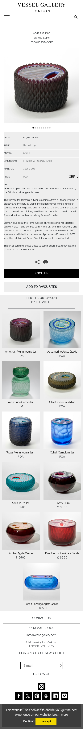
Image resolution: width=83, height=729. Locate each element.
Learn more (60, 714)
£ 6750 (62, 558)
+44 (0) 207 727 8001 (41, 628)
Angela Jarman (41, 33)
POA (21, 356)
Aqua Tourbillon (21, 503)
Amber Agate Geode (21, 553)
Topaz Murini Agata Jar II (20, 453)
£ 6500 (21, 507)
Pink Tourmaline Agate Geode (62, 553)
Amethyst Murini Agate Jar (20, 352)
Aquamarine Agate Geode (62, 352)
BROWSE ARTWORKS (42, 42)
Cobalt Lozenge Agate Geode (41, 604)
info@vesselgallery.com (41, 635)
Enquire (41, 273)
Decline (28, 721)
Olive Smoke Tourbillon (62, 402)
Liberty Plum (62, 503)
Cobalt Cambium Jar (62, 453)
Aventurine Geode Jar (20, 402)
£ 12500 (41, 608)
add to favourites (41, 287)
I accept (46, 721)
